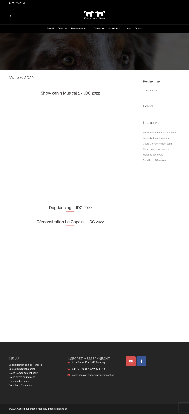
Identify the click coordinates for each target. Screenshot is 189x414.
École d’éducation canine (156, 138)
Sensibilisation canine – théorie (160, 132)
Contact (138, 28)
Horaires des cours (153, 154)
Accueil (50, 28)
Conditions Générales (154, 160)
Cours (60, 28)
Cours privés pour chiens (156, 149)
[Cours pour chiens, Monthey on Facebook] (141, 361)
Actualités (113, 28)
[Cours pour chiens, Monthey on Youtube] (131, 361)
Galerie (97, 28)
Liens (128, 28)
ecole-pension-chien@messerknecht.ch (93, 375)
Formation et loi (78, 28)
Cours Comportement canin (157, 143)
